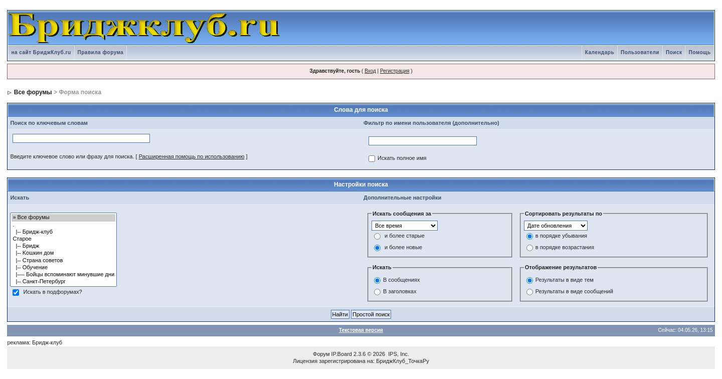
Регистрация (394, 71)
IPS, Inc (398, 354)
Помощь (699, 52)
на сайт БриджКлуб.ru (41, 52)
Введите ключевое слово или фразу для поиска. (72, 156)
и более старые (405, 236)
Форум (321, 354)
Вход (370, 71)
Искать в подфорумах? (52, 292)
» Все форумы (63, 217)
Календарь (599, 52)
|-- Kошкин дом (63, 253)
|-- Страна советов (63, 260)
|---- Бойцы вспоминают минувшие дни (63, 274)
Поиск (674, 52)
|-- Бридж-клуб (63, 232)
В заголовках (399, 291)
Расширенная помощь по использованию (192, 156)
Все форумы (33, 92)
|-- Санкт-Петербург (63, 281)
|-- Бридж (63, 246)
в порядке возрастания (564, 248)
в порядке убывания (561, 236)
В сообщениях (401, 280)
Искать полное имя (402, 158)
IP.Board (341, 354)
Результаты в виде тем (564, 280)
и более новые (403, 248)
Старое (63, 239)
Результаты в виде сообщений (574, 291)
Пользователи (640, 52)
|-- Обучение (63, 267)
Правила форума (101, 52)
